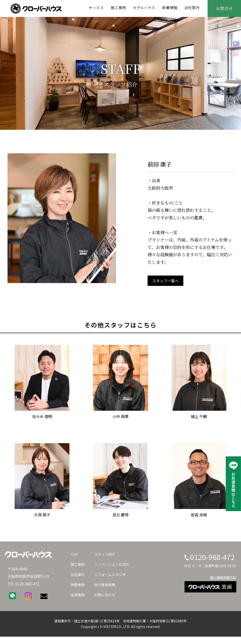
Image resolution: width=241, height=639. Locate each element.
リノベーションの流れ (114, 564)
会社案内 (191, 7)
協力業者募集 (106, 584)
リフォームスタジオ (112, 574)
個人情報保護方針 (223, 577)
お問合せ (224, 8)
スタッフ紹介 (106, 554)
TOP (74, 554)
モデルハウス (144, 7)
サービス (96, 7)
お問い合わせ (106, 594)
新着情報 (169, 7)
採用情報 (78, 594)
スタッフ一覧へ (165, 281)
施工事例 (118, 7)
